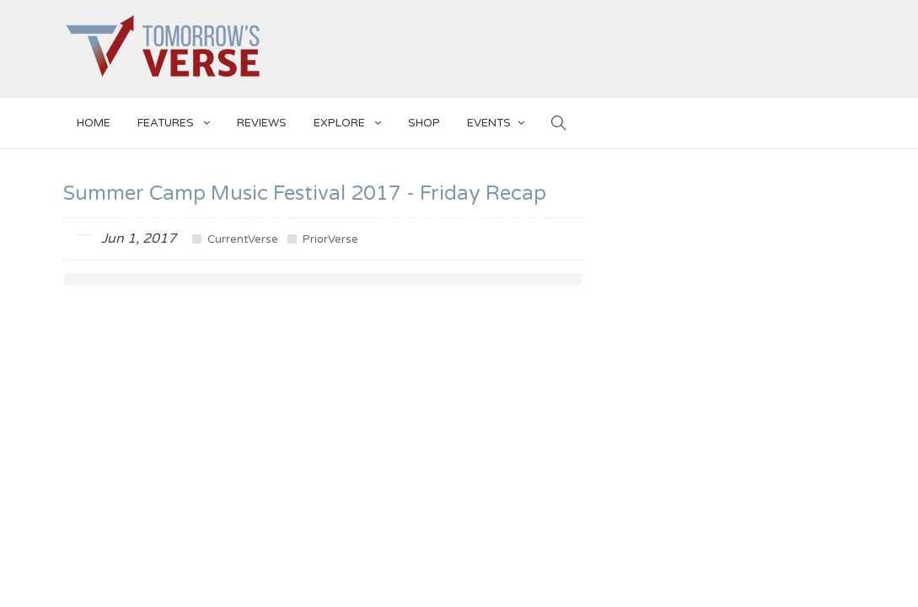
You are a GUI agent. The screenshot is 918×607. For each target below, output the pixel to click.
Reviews (262, 123)
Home (93, 123)
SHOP (424, 123)
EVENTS (495, 120)
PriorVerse (322, 239)
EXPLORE (347, 120)
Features (173, 120)
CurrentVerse (235, 239)
